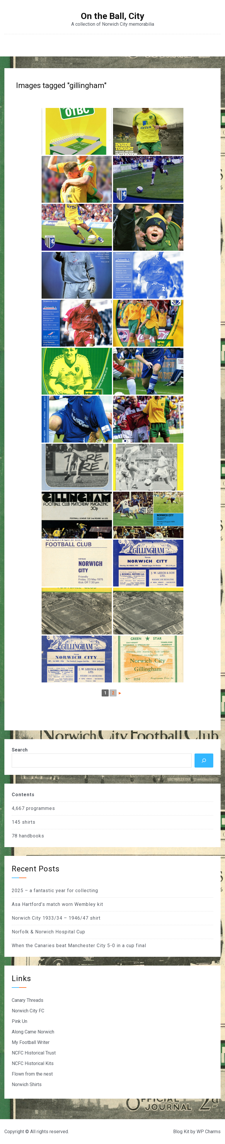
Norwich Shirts (27, 1084)
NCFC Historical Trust (34, 1053)
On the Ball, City (112, 16)
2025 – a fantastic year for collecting (55, 890)
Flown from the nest (32, 1074)
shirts (28, 822)
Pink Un (19, 1021)
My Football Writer (31, 1042)
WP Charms (209, 1131)
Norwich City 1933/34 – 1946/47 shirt (56, 918)
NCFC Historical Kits (33, 1063)
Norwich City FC (28, 1011)
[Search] (204, 761)
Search (20, 750)
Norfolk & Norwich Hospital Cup (48, 932)
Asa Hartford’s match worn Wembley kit (57, 904)
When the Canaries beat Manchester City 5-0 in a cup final (79, 945)
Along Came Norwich (33, 1032)
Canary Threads (27, 1000)
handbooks (31, 836)
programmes (40, 808)
